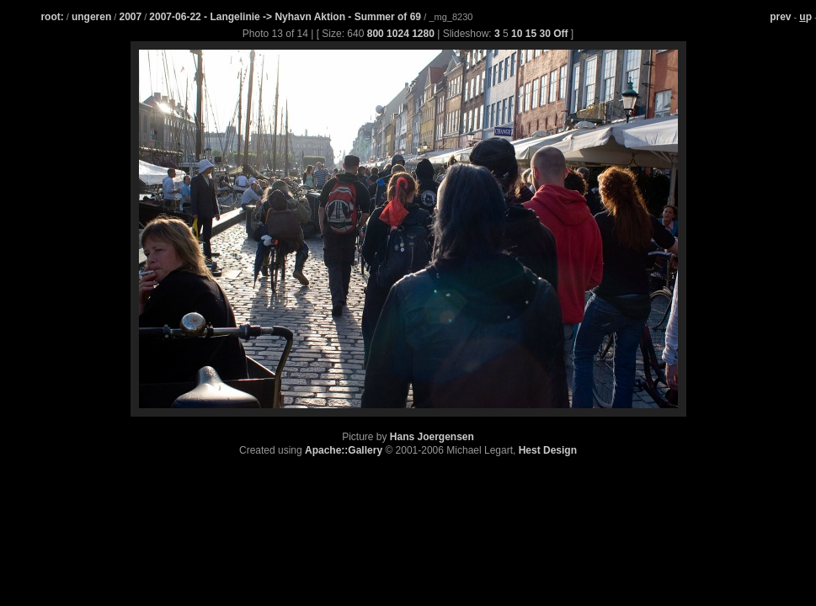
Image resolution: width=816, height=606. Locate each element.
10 (516, 34)
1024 (398, 34)
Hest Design (548, 450)
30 (544, 34)
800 (375, 34)
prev (780, 17)
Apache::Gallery (343, 450)
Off (560, 34)
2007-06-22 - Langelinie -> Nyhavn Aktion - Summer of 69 (286, 17)
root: (51, 17)
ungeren (91, 17)
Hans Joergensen (432, 437)
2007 (130, 17)
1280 (423, 34)
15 (530, 34)
